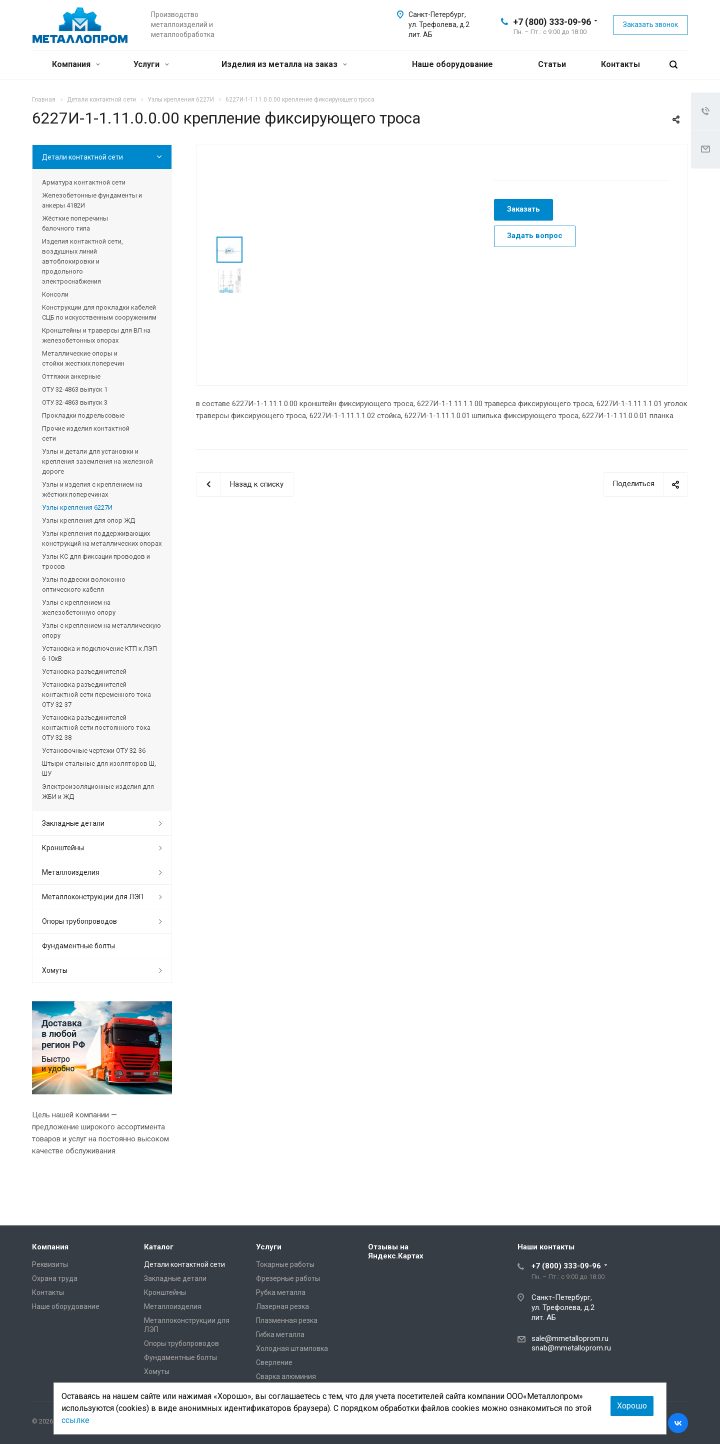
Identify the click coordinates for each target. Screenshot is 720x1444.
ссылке (76, 1420)
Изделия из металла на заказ (284, 64)
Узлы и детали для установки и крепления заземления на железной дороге (97, 461)
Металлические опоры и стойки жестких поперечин (83, 358)
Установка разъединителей (84, 671)
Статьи (552, 64)
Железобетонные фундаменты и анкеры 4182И (92, 200)
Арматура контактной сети (84, 182)
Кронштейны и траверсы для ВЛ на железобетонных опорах (96, 335)
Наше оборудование (452, 64)
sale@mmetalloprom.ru (570, 1338)
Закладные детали (73, 823)
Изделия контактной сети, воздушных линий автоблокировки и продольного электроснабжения (82, 261)
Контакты (620, 64)
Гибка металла (280, 1334)
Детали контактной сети (82, 157)
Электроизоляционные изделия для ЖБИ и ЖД (98, 791)
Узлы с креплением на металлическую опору (101, 630)
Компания (76, 64)
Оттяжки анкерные (71, 376)
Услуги (151, 64)
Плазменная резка (287, 1320)
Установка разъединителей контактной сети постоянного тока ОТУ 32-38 (96, 727)
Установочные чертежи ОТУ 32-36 (94, 750)
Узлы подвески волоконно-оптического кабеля (85, 584)
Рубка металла (281, 1292)
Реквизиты (50, 1264)
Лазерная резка (282, 1306)
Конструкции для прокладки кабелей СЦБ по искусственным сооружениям (99, 312)
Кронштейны (63, 848)
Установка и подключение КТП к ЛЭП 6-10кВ (99, 653)
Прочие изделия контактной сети (86, 433)
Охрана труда (55, 1278)
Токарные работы (285, 1264)
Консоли (55, 294)
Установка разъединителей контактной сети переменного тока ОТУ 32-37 (96, 694)
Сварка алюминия (286, 1376)
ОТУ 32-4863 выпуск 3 (75, 402)
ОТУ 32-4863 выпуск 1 (75, 389)
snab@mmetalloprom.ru (571, 1347)
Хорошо (632, 1405)
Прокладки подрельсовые (83, 415)
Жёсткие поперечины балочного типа (75, 223)
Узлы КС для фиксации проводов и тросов (96, 561)
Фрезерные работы (288, 1278)
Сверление (274, 1362)
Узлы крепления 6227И (77, 507)
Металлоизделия (71, 872)
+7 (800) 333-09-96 (552, 22)
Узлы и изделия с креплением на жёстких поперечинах (92, 489)
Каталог (159, 1246)
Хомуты (55, 970)
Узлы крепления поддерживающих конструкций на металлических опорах (102, 538)
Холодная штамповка (292, 1348)
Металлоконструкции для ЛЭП (93, 897)
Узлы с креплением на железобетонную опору (79, 607)
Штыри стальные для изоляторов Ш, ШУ (99, 768)
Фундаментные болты (78, 946)
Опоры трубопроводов (79, 921)
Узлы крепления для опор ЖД (88, 520)
